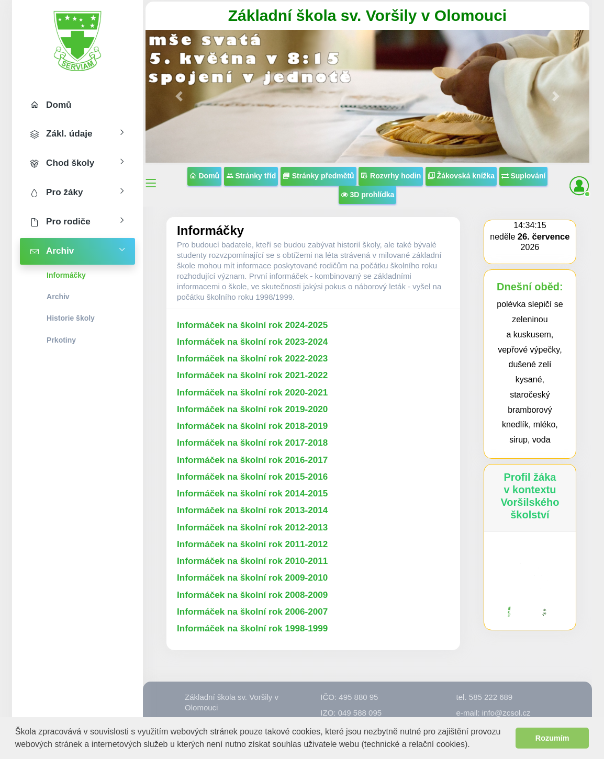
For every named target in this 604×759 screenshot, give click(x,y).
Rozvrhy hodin (391, 176)
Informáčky (66, 275)
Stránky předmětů (318, 176)
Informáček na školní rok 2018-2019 (252, 426)
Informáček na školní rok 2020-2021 (252, 393)
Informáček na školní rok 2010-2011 (252, 561)
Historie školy (71, 318)
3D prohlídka (368, 194)
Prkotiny (61, 340)
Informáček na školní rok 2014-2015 (252, 494)
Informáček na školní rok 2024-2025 (252, 325)
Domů (204, 176)
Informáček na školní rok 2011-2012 (252, 544)
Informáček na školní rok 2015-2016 (252, 477)
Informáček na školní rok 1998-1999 (252, 628)
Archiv (58, 296)
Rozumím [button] (552, 738)
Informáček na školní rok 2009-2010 (252, 578)
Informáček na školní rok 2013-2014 (252, 510)
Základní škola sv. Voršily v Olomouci (367, 15)
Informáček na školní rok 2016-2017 (252, 460)
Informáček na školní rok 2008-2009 (252, 595)
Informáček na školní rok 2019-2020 (252, 409)
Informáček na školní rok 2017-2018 (252, 443)
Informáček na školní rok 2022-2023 (252, 359)
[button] (474, 745)
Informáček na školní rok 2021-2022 (252, 375)
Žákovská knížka (461, 176)
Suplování (523, 176)
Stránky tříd (251, 176)
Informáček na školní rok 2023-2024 (252, 342)
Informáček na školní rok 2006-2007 (252, 612)
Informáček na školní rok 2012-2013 (252, 528)
